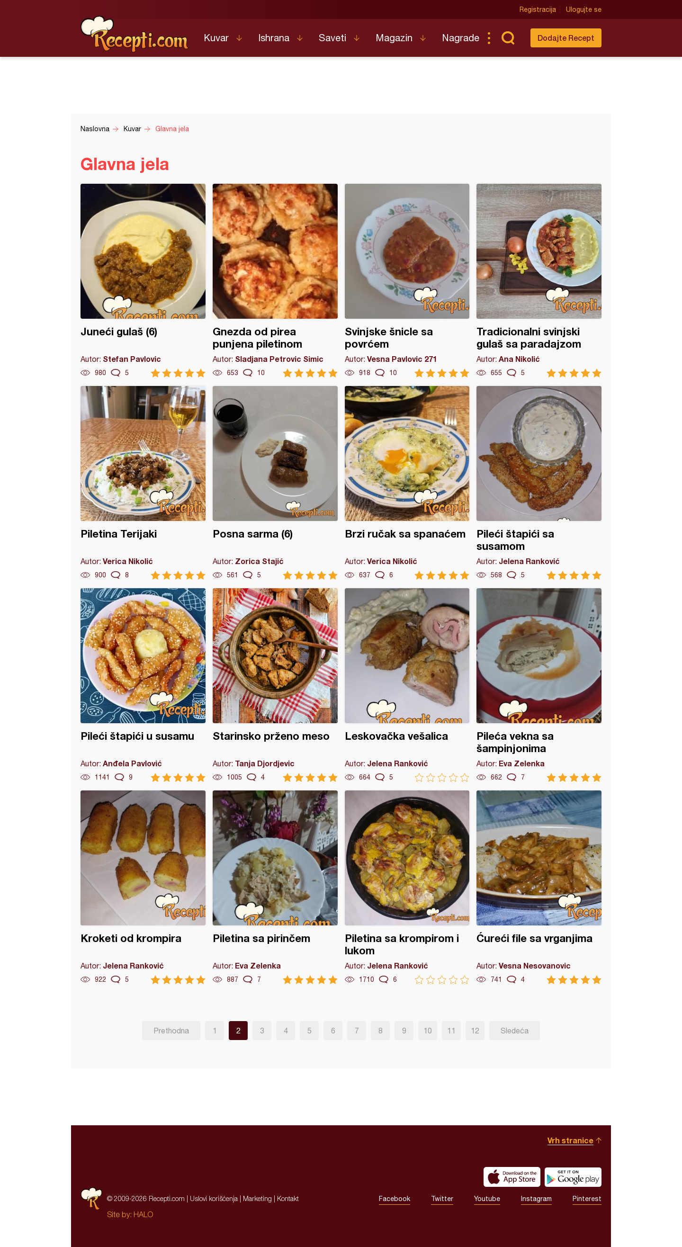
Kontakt (288, 1198)
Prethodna (171, 1030)
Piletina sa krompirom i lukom (407, 887)
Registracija (538, 9)
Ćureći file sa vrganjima (538, 887)
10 (427, 1030)
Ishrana (273, 37)
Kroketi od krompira (143, 887)
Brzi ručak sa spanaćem (407, 483)
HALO (143, 1214)
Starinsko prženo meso (275, 685)
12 (475, 1030)
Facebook (394, 1198)
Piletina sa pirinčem (275, 887)
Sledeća (515, 1030)
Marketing (257, 1198)
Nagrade (460, 37)
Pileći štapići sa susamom (538, 483)
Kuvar (216, 37)
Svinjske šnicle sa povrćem (407, 280)
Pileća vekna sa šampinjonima (538, 685)
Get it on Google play (573, 1177)
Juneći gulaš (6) (143, 280)
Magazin (394, 37)
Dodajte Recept (566, 37)
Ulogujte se (583, 9)
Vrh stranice (570, 1140)
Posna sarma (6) (275, 483)
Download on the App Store (512, 1177)
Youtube (487, 1198)
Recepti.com (135, 34)
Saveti (332, 37)
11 (451, 1030)
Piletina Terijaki (143, 483)
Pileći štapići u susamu (143, 685)
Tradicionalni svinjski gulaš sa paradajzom (538, 280)
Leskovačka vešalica (407, 685)
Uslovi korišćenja (214, 1198)
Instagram (536, 1198)
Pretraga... (507, 38)
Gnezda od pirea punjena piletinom (275, 280)
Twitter (442, 1198)
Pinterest (587, 1198)
